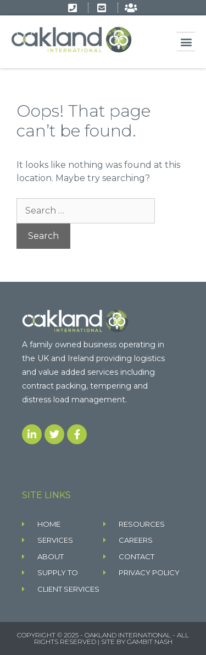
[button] (186, 41)
